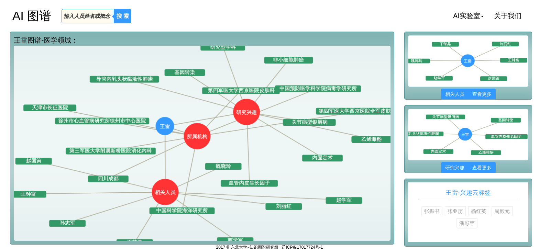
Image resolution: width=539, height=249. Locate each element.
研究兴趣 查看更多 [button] (468, 167)
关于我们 (507, 16)
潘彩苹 (467, 223)
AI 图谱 (31, 15)
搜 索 (123, 16)
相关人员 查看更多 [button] (468, 94)
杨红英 (478, 211)
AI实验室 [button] (468, 16)
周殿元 (502, 211)
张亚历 (455, 211)
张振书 (432, 211)
